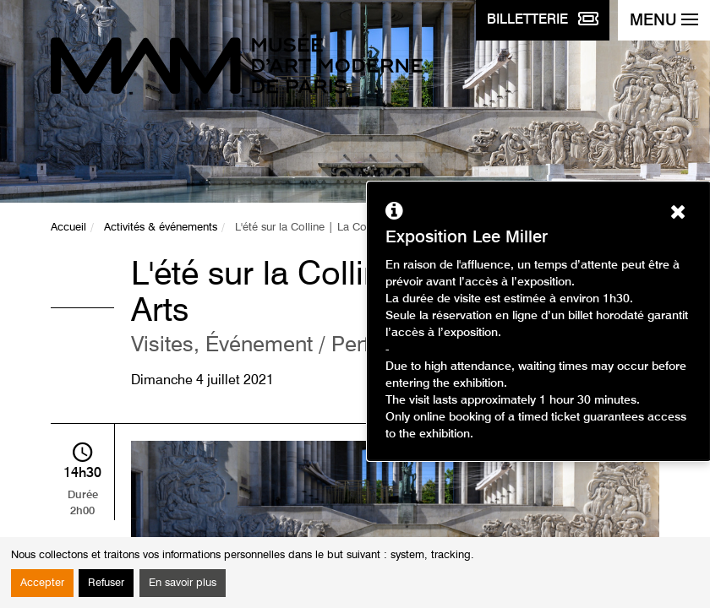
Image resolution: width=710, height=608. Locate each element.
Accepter (42, 583)
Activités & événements (160, 227)
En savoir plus (182, 583)
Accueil (68, 227)
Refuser (106, 583)
